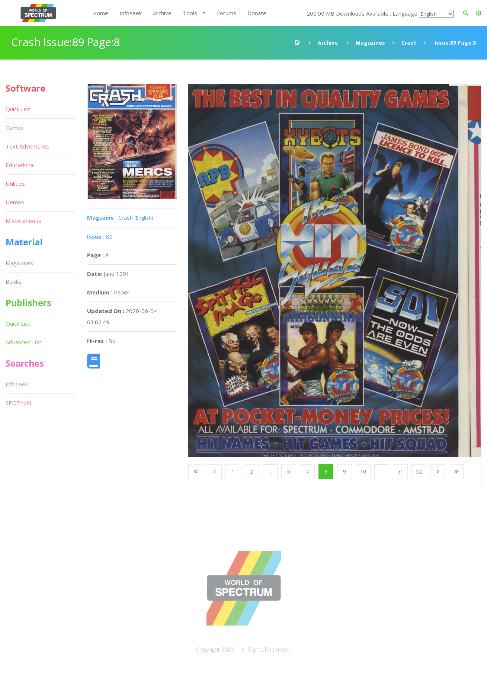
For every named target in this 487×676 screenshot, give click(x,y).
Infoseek (130, 13)
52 (419, 471)
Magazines (370, 42)
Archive (162, 13)
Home (100, 13)
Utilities (15, 183)
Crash (409, 42)
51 (400, 471)
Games (15, 127)
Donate (256, 13)
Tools (190, 13)
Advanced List (23, 342)
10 (363, 471)
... (270, 471)
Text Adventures (27, 146)
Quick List (18, 109)
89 (100, 236)
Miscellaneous (23, 220)
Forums (226, 13)
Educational (20, 165)
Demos (15, 202)
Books (14, 281)
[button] (478, 13)
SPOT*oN (18, 402)
